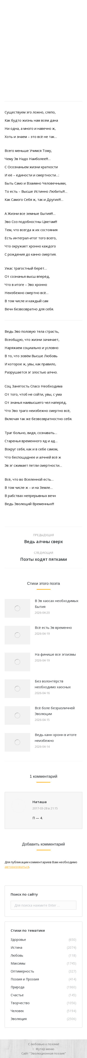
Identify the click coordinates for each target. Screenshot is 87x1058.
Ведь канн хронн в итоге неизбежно (56, 737)
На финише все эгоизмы (55, 654)
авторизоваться (17, 867)
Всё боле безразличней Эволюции (55, 710)
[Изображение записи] (17, 608)
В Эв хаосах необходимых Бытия (56, 603)
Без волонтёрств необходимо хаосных (53, 684)
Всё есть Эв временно (53, 627)
